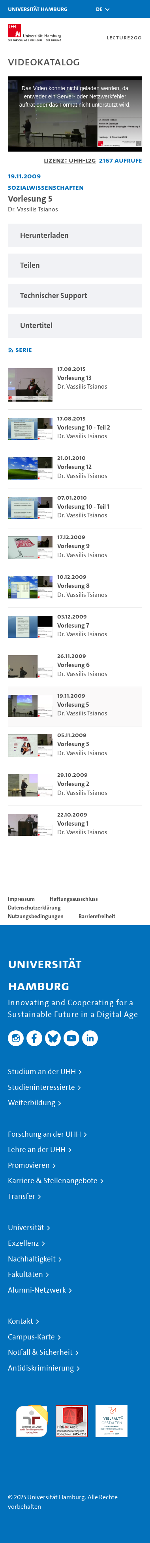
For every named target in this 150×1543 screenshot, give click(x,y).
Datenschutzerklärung (34, 907)
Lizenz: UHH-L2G (70, 160)
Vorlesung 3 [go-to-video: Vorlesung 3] (73, 744)
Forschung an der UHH (44, 1134)
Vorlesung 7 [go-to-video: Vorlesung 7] (73, 625)
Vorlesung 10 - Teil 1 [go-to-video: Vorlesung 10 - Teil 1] (83, 506)
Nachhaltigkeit (32, 1259)
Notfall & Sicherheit (40, 1352)
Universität (26, 1228)
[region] (75, 236)
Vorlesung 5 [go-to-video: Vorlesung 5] (73, 704)
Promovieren (29, 1165)
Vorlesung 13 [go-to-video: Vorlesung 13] (74, 378)
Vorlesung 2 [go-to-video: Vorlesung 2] (73, 784)
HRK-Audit (110, 1410)
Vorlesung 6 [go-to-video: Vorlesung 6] (73, 665)
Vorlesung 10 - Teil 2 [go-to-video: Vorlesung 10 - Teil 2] (83, 427)
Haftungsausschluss (74, 899)
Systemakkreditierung (32, 1441)
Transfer (21, 1196)
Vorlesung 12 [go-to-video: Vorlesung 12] (74, 467)
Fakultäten (25, 1274)
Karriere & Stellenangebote (53, 1181)
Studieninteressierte (41, 1087)
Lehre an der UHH (37, 1150)
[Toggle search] (120, 9)
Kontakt (20, 1321)
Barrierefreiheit (97, 916)
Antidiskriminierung (41, 1368)
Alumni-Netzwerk (37, 1290)
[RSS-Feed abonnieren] (11, 350)
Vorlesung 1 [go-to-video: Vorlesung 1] (72, 823)
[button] (99, 9)
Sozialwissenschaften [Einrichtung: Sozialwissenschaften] (46, 187)
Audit (63, 1410)
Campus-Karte (31, 1337)
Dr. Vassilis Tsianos (33, 209)
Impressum (21, 899)
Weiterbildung (31, 1103)
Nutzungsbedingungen (36, 916)
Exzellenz (23, 1243)
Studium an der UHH (42, 1072)
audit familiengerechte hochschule (32, 1419)
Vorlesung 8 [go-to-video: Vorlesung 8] (73, 586)
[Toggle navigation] (140, 9)
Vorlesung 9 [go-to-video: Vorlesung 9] (73, 546)
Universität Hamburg (38, 9)
